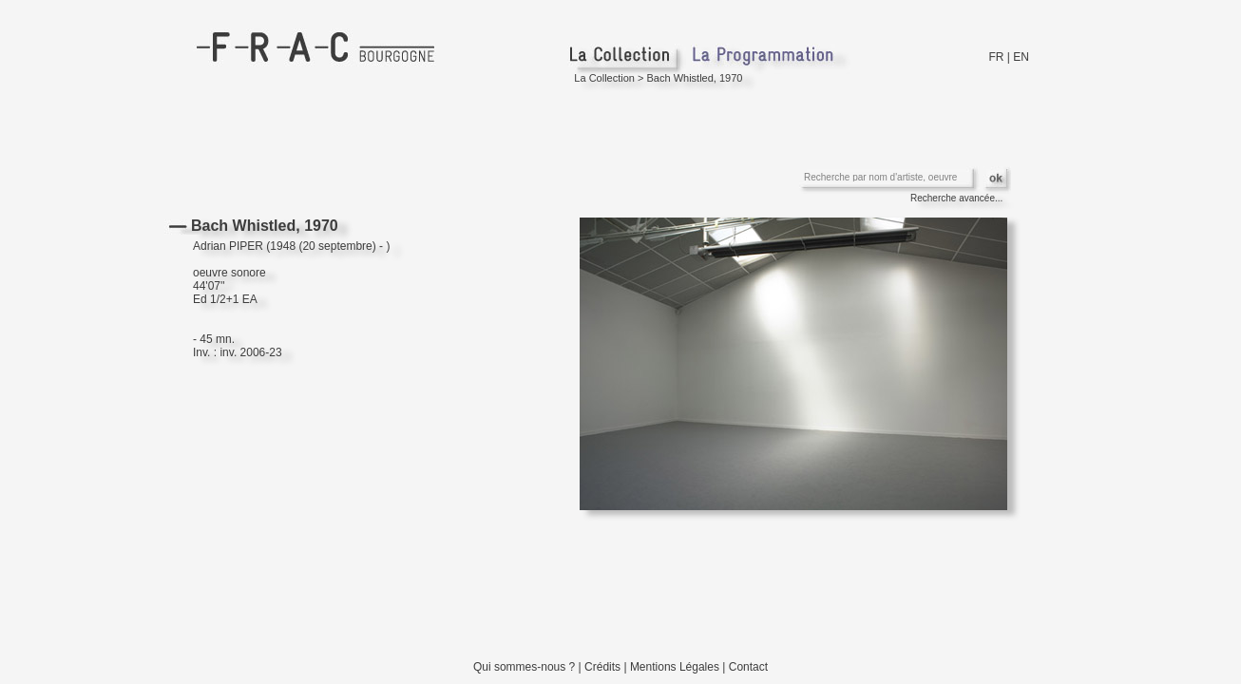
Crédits (602, 667)
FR (996, 57)
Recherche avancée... (956, 198)
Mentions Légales (674, 667)
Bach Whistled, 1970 (695, 78)
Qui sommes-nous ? (524, 667)
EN (1021, 57)
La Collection (604, 78)
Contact (748, 667)
